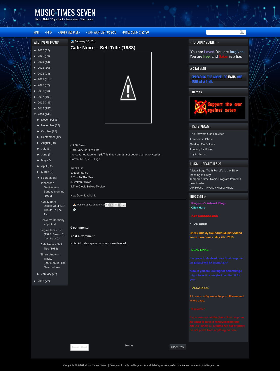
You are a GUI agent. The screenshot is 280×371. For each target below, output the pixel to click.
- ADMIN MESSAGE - (69, 32)
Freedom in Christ (201, 139)
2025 (41, 56)
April (44, 166)
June (44, 154)
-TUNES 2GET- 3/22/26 (135, 32)
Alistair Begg (197, 170)
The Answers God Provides (207, 134)
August (46, 142)
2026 (41, 50)
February (47, 177)
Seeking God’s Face (202, 144)
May (44, 160)
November (48, 125)
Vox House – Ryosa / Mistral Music (211, 187)
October (46, 131)
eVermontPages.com (182, 365)
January (46, 274)
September (48, 137)
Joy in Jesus (198, 154)
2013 (41, 281)
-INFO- (48, 32)
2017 (41, 96)
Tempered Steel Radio (203, 179)
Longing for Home (201, 149)
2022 (41, 73)
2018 (41, 91)
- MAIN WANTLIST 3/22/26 (101, 32)
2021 (41, 79)
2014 (41, 114)
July (44, 148)
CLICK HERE (198, 224)
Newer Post (79, 347)
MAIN (36, 32)
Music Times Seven (65, 12)
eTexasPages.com (136, 365)
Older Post (177, 347)
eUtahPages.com (159, 365)
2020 (41, 85)
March (45, 171)
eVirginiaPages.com (208, 365)
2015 (41, 108)
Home (129, 345)
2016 (41, 102)
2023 (41, 67)
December (48, 119)
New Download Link (83, 195)
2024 (41, 62)
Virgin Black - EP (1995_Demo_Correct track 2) (52, 234)
